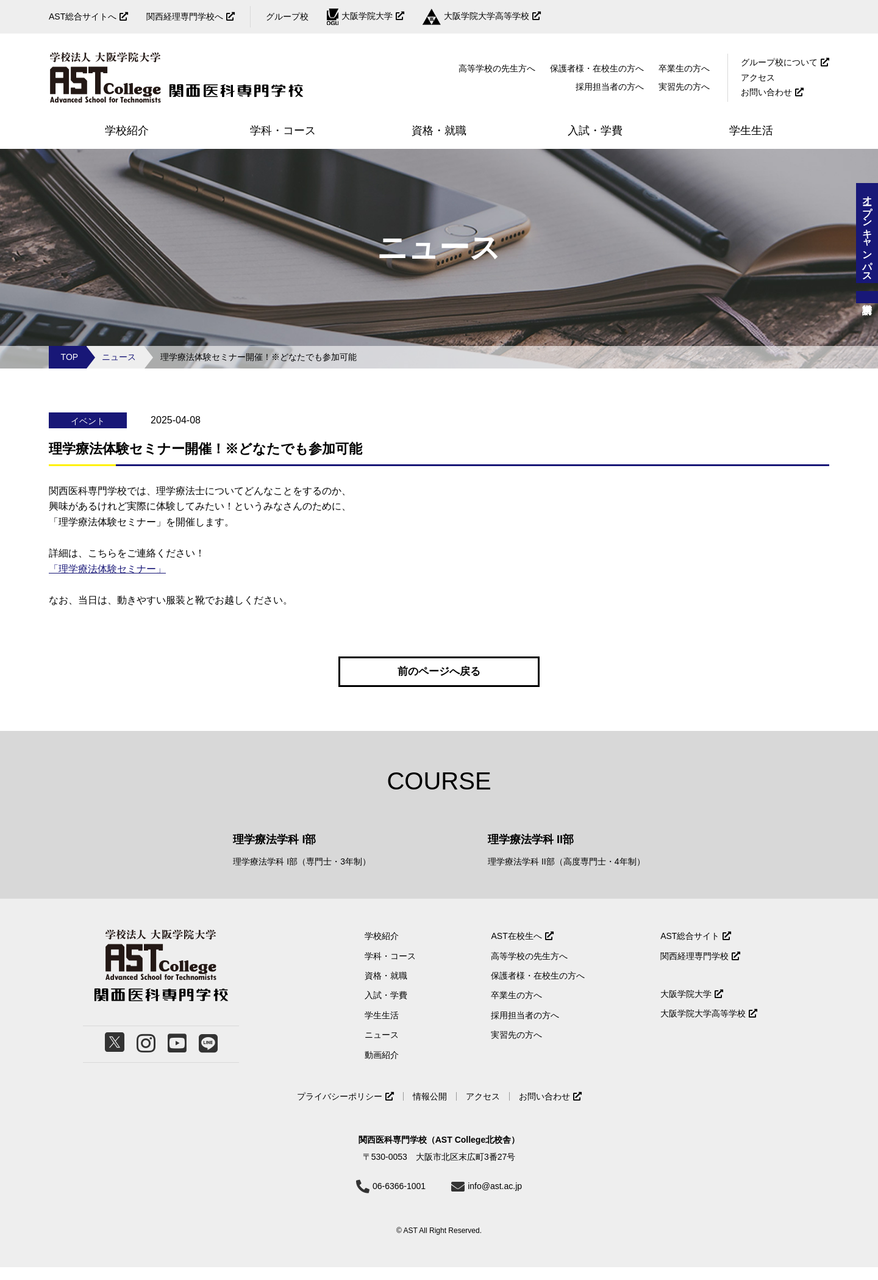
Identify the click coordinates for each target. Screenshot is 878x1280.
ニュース (119, 357)
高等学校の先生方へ (497, 68)
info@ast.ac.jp (495, 1199)
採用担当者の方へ (610, 87)
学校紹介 (382, 949)
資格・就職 (386, 988)
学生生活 (382, 1028)
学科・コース (390, 968)
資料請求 (867, 297)
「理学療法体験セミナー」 (107, 569)
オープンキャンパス (867, 233)
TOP (70, 357)
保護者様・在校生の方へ (597, 68)
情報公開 (430, 1109)
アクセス (758, 77)
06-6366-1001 (399, 1199)
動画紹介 (382, 1067)
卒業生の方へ (684, 68)
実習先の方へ (516, 1047)
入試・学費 (386, 1008)
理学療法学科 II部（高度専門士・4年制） (566, 874)
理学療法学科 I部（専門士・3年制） (302, 874)
